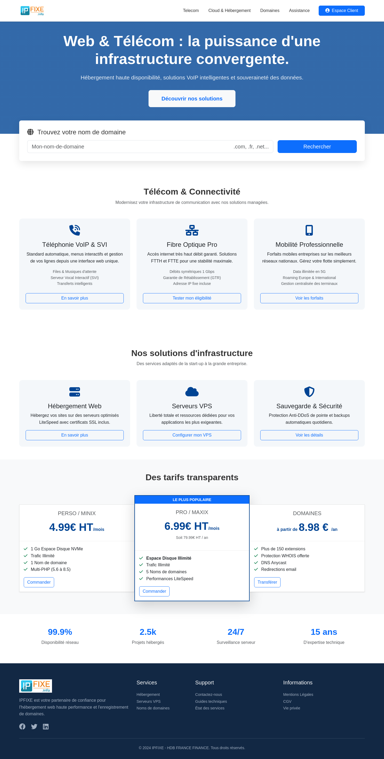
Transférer (267, 582)
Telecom (191, 10)
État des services (210, 708)
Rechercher (317, 147)
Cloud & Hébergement (230, 10)
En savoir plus (74, 298)
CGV (287, 701)
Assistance (299, 10)
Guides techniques (211, 701)
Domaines (269, 10)
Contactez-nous (208, 694)
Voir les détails (309, 435)
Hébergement (148, 694)
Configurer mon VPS (192, 435)
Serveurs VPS (149, 701)
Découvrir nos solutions (192, 99)
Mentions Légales (298, 694)
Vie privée (291, 708)
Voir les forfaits (309, 298)
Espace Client (341, 10)
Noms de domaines (153, 708)
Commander (39, 582)
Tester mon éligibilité (192, 298)
